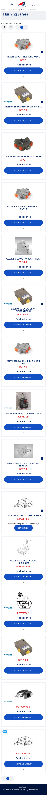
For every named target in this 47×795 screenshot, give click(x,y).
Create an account (23, 70)
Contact (22, 787)
